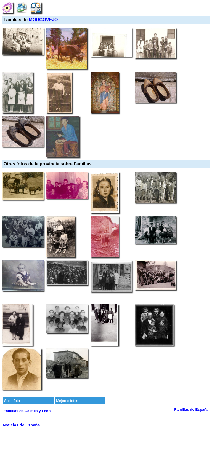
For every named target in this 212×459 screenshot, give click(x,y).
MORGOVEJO (43, 19)
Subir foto (12, 401)
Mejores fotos (67, 401)
